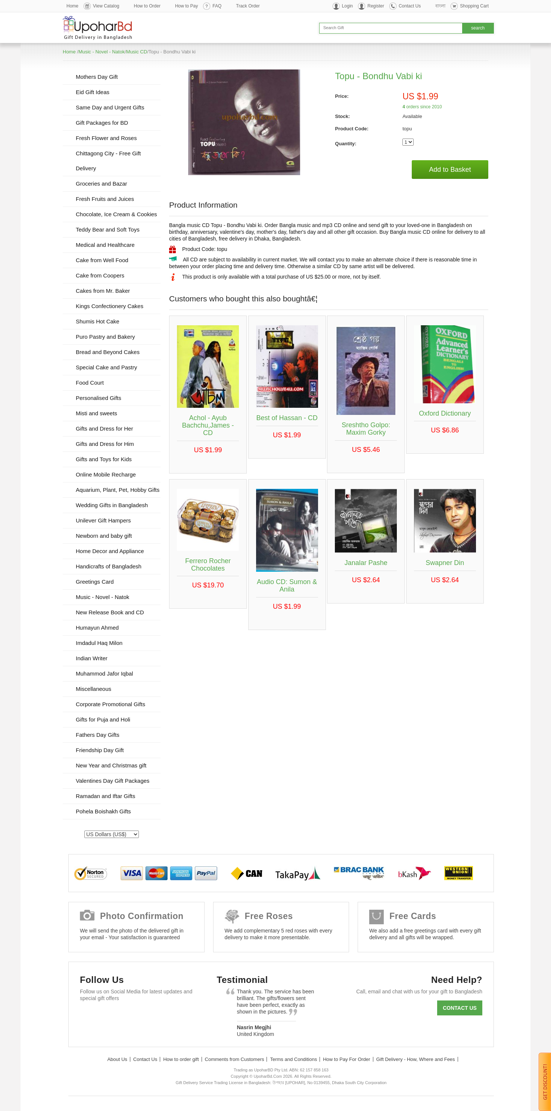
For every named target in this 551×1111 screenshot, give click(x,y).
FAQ (216, 6)
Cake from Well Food (102, 260)
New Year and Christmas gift (111, 765)
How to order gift (181, 1059)
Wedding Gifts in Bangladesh (112, 505)
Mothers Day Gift (97, 77)
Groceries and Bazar (101, 183)
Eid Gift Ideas (92, 92)
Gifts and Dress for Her (104, 428)
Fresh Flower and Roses (106, 138)
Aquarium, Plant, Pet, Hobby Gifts (117, 490)
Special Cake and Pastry (106, 367)
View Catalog (106, 6)
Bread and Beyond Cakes (108, 352)
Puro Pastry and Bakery (105, 336)
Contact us (460, 1008)
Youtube (154, 1016)
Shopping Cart (474, 6)
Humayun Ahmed (97, 627)
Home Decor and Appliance (110, 551)
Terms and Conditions (293, 1059)
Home (72, 6)
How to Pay (186, 6)
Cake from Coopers (100, 275)
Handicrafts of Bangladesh (108, 566)
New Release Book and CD (110, 612)
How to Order (147, 6)
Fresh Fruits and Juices (105, 199)
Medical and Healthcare (105, 245)
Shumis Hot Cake (97, 321)
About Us (117, 1059)
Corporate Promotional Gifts (110, 704)
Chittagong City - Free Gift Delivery (108, 160)
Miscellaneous (93, 689)
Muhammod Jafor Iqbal (104, 673)
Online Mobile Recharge (106, 474)
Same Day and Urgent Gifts (110, 107)
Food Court (90, 382)
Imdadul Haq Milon (99, 643)
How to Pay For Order (346, 1059)
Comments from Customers (234, 1059)
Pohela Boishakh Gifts (103, 811)
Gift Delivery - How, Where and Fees (415, 1059)
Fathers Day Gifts (97, 735)
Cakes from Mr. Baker (103, 291)
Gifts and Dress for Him (105, 444)
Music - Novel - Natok (101, 52)
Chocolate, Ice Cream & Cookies (116, 214)
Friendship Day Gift (100, 750)
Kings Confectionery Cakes (109, 306)
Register (375, 6)
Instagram (175, 1016)
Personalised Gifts (98, 398)
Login (347, 6)
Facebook (89, 1016)
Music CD (136, 52)
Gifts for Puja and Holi (103, 719)
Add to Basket (450, 169)
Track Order (248, 6)
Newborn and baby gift (104, 536)
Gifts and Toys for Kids (104, 459)
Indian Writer (92, 658)
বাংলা (440, 6)
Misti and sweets (96, 413)
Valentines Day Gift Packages (112, 781)
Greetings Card (95, 581)
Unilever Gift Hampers (103, 520)
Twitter (111, 1016)
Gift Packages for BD (102, 123)
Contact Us (410, 6)
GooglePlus (132, 1016)
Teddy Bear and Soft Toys (108, 229)
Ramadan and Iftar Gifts (105, 796)
